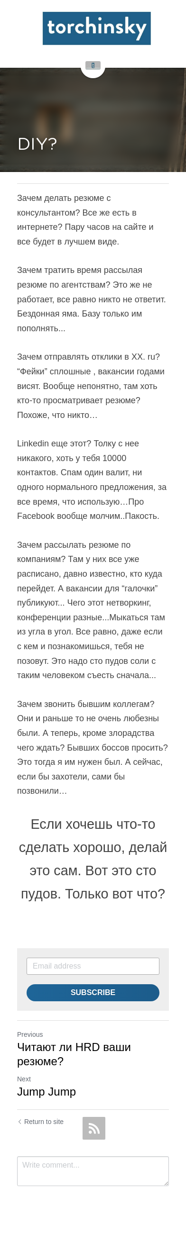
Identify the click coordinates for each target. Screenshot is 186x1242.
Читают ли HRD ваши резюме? (74, 1054)
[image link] (97, 28)
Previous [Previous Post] (30, 1034)
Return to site (40, 1121)
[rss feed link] (94, 1128)
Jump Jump (46, 1091)
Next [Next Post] (24, 1079)
